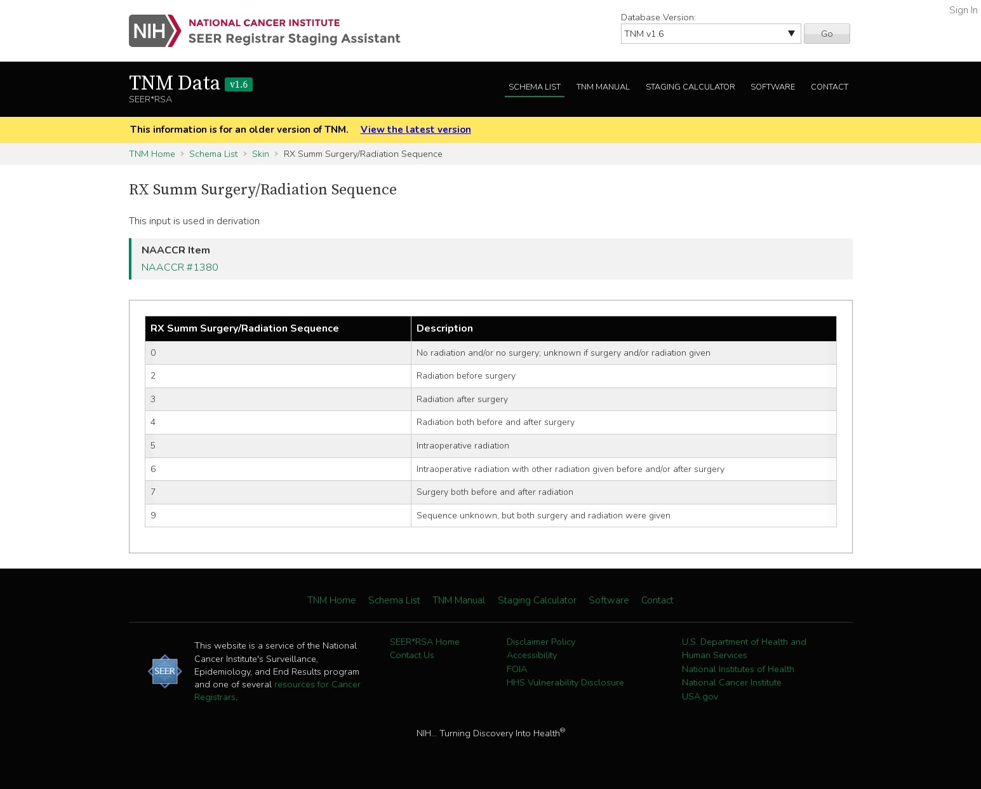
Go (827, 33)
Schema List (535, 87)
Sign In (963, 10)
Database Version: (658, 17)
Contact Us (412, 655)
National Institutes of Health (738, 669)
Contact (829, 87)
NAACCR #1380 (180, 267)
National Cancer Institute (732, 682)
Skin (260, 153)
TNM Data (191, 84)
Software (773, 87)
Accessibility (532, 655)
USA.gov (700, 696)
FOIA (517, 669)
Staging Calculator (690, 87)
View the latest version (416, 129)
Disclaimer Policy (541, 641)
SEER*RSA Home (425, 641)
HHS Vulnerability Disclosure (565, 682)
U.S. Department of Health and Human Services (744, 648)
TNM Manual (603, 87)
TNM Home (152, 153)
